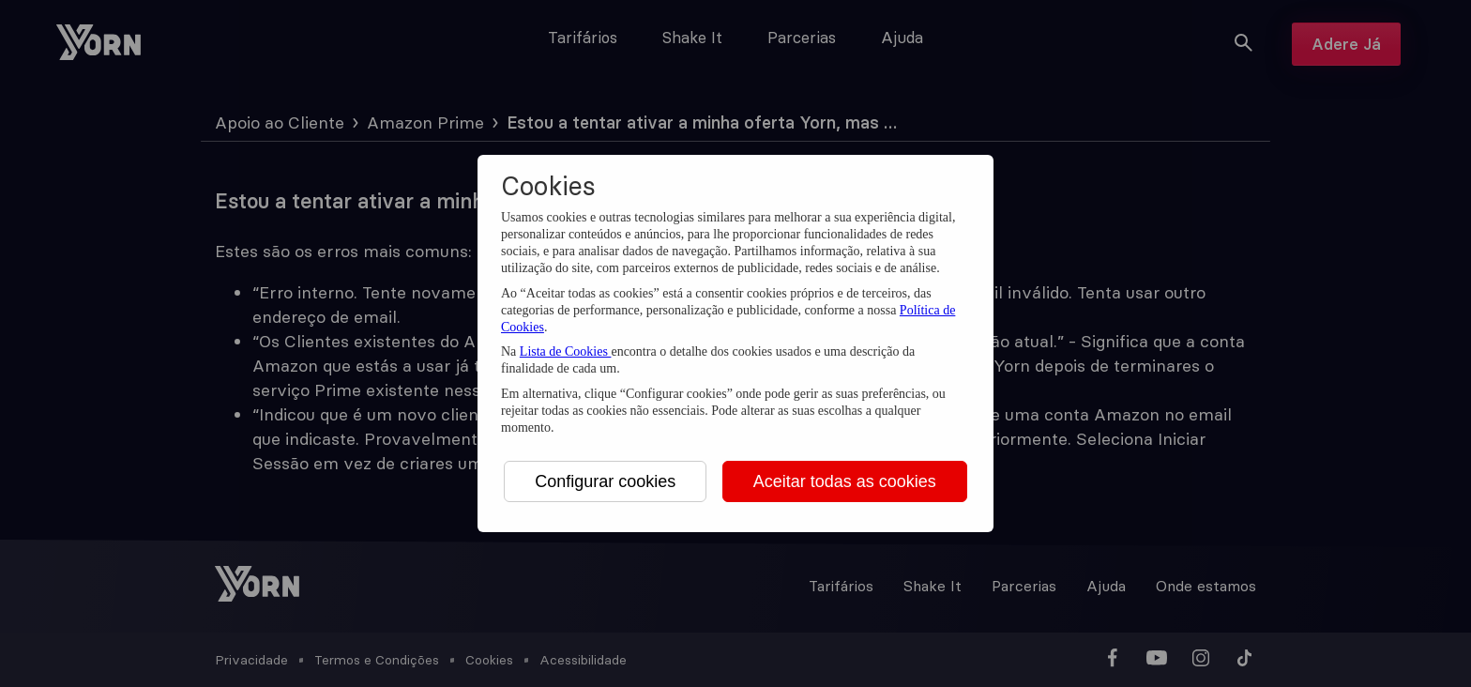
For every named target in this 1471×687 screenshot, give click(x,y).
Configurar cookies (605, 481)
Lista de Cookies (566, 351)
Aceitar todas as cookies (844, 481)
